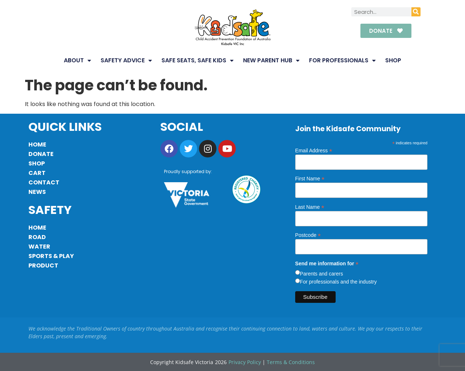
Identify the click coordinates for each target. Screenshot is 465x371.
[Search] (416, 11)
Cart (37, 173)
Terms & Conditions (291, 362)
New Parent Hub (271, 60)
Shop (393, 60)
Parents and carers (321, 274)
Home (37, 144)
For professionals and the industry (338, 282)
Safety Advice (126, 60)
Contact (43, 182)
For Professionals (342, 60)
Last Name (309, 207)
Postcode (308, 235)
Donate (41, 154)
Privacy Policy (244, 362)
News (37, 192)
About (77, 60)
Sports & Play (51, 256)
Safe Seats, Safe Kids (197, 60)
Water (39, 246)
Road (37, 237)
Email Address (313, 150)
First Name (310, 178)
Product (43, 265)
